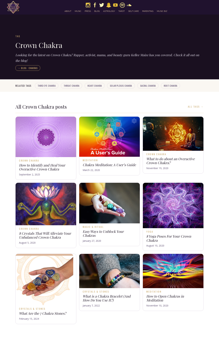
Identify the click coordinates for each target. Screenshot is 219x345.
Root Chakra (170, 85)
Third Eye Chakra (47, 85)
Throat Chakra (71, 85)
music (78, 11)
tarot (121, 11)
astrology (109, 11)
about (68, 11)
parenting (147, 11)
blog (97, 11)
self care (133, 11)
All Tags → (196, 106)
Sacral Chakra (148, 85)
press (88, 11)
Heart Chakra (94, 85)
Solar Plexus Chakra (121, 85)
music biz (162, 11)
